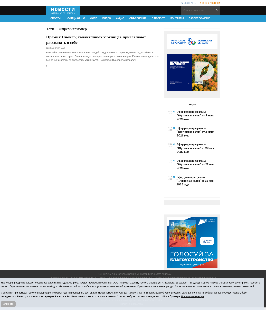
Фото (93, 18)
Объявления (137, 18)
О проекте (158, 18)
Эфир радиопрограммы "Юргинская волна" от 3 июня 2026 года (195, 132)
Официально (76, 18)
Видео (106, 18)
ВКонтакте (188, 3)
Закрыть (8, 304)
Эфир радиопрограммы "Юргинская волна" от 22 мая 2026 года (195, 181)
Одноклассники (210, 3)
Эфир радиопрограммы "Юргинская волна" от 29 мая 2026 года (195, 148)
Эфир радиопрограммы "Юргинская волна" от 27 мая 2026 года (195, 164)
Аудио (120, 18)
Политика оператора (192, 296)
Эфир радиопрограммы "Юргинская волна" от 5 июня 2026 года (195, 115)
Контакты (177, 18)
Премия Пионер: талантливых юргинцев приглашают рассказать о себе (96, 40)
